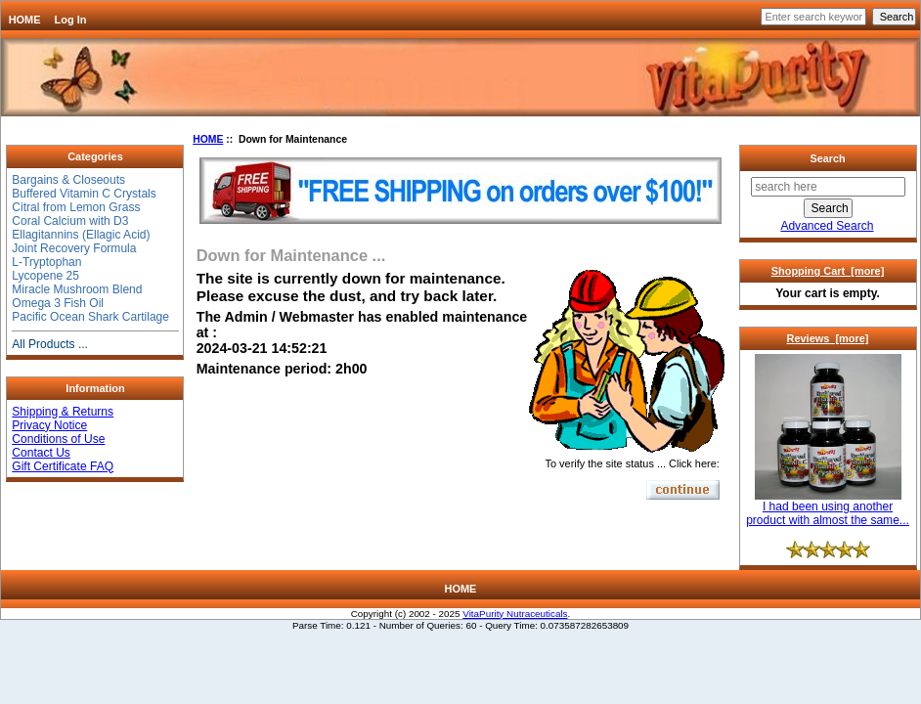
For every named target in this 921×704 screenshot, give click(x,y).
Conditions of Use (58, 439)
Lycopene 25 (45, 276)
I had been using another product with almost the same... (827, 508)
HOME (25, 19)
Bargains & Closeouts (68, 180)
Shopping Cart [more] (828, 271)
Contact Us (41, 453)
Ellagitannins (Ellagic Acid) (81, 235)
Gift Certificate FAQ (62, 466)
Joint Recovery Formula (74, 248)
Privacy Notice (49, 425)
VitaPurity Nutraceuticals (514, 613)
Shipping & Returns (62, 411)
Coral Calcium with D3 (70, 221)
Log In (71, 19)
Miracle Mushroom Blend (77, 289)
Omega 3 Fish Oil (58, 303)
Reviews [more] (828, 338)
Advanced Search (826, 226)
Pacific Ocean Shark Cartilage (90, 317)
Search (827, 158)
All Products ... (50, 344)
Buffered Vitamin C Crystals (84, 193)
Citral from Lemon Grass (76, 207)
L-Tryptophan (46, 262)
